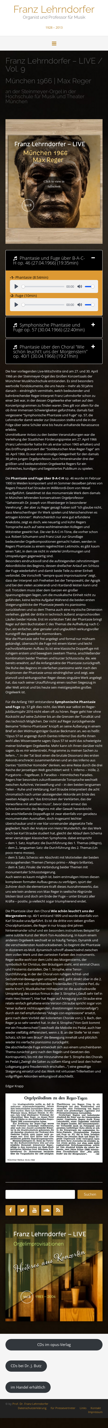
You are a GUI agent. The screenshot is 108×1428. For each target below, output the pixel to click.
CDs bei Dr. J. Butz (26, 1365)
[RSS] (58, 1210)
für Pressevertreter (63, 1408)
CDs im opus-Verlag (54, 1344)
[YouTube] (34, 1210)
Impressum (95, 1412)
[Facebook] (10, 1210)
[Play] (16, 286)
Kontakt (96, 1408)
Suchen (90, 1194)
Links (83, 1408)
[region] (54, 1272)
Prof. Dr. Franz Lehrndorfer (30, 1404)
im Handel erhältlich (28, 1387)
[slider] (43, 286)
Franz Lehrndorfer (54, 8)
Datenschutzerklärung (32, 1408)
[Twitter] (22, 1210)
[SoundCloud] (46, 1210)
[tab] (54, 260)
